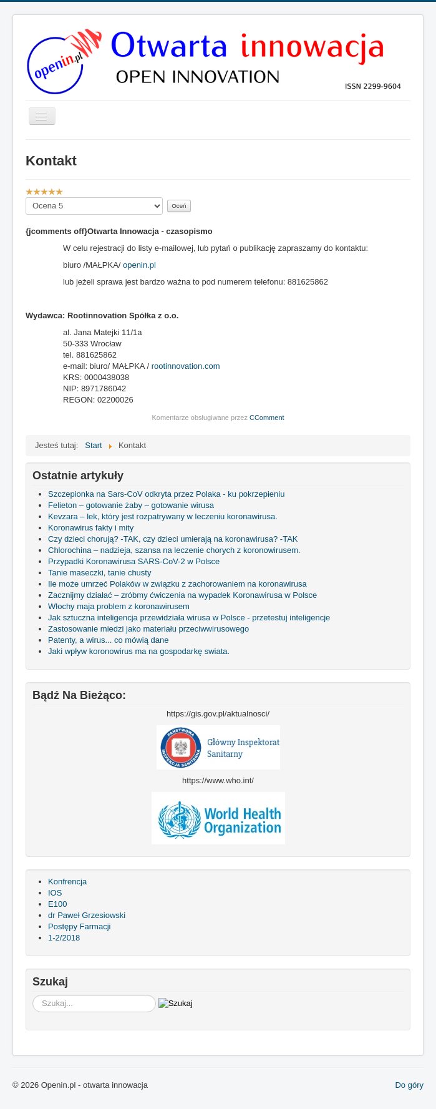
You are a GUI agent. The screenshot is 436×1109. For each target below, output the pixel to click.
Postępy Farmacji (79, 926)
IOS (55, 892)
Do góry (409, 1085)
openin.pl (139, 265)
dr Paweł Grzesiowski (86, 915)
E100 (57, 904)
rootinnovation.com (186, 366)
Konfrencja (67, 881)
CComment (266, 417)
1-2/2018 (64, 937)
